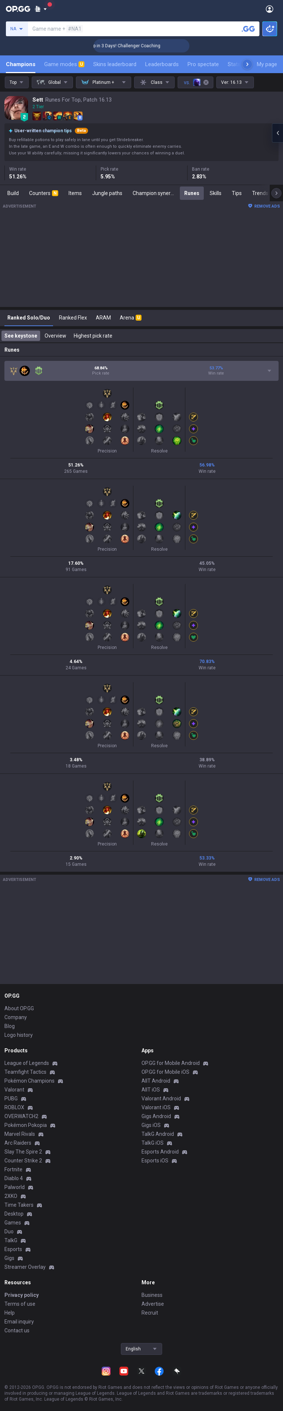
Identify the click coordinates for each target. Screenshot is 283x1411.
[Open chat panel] (277, 133)
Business (152, 1295)
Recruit (150, 1313)
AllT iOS (151, 1090)
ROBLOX (14, 1107)
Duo (9, 1231)
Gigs (9, 1258)
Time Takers (19, 1205)
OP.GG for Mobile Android (171, 1063)
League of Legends (26, 1063)
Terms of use (19, 1304)
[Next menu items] (247, 64)
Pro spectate (203, 64)
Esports (13, 1249)
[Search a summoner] (248, 28)
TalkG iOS (153, 1143)
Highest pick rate (93, 336)
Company (15, 1017)
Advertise (153, 1304)
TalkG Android (158, 1134)
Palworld (14, 1187)
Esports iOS (155, 1161)
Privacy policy (21, 1295)
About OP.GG (19, 1008)
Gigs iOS (151, 1125)
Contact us (16, 1330)
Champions (20, 64)
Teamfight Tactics (25, 1072)
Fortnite (13, 1169)
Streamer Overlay (25, 1267)
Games (12, 1223)
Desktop (14, 1214)
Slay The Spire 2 (23, 1152)
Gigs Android (156, 1116)
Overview (55, 336)
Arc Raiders (17, 1143)
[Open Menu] (269, 8)
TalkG (10, 1240)
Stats (234, 64)
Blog (9, 1026)
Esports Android (160, 1152)
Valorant (14, 1090)
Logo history (18, 1035)
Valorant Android (161, 1098)
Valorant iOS (156, 1107)
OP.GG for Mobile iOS (165, 1072)
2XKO (10, 1196)
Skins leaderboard (114, 64)
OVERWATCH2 (21, 1116)
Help (9, 1313)
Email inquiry (19, 1322)
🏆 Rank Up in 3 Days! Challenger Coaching (134, 45)
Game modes (64, 64)
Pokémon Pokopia (25, 1125)
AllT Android (156, 1081)
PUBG (11, 1098)
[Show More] (40, 8)
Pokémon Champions (29, 1081)
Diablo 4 (13, 1178)
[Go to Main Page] (18, 9)
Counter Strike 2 (23, 1161)
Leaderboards (162, 64)
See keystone (20, 336)
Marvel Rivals (19, 1134)
